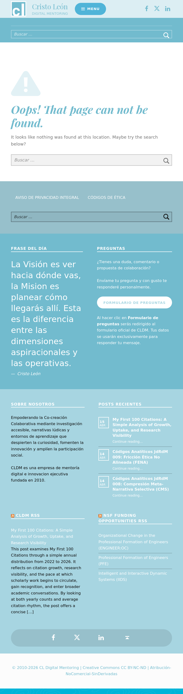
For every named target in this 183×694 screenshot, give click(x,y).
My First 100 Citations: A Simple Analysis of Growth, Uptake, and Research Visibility (42, 542)
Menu (93, 11)
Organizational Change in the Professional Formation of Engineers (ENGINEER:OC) (133, 547)
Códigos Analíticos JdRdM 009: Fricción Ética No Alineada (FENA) (140, 462)
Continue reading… (127, 447)
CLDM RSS (28, 521)
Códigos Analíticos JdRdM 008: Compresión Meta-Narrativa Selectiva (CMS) (140, 489)
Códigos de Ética (106, 203)
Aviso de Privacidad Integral (47, 203)
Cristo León (50, 8)
